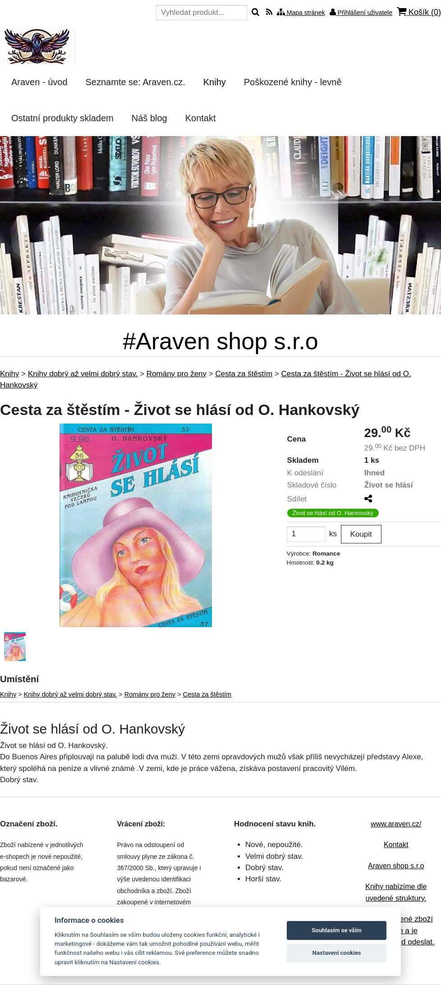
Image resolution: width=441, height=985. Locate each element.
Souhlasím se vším (337, 930)
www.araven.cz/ (396, 824)
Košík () (419, 12)
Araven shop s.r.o (396, 866)
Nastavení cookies (336, 952)
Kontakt (396, 844)
